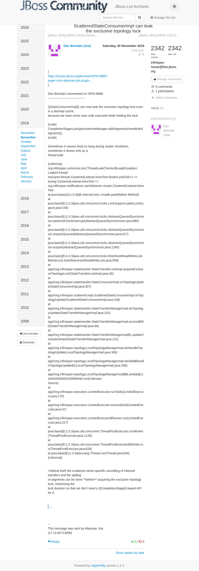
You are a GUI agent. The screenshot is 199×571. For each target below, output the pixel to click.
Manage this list (162, 17)
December (28, 133)
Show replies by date (130, 553)
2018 (25, 198)
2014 (25, 253)
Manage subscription (167, 79)
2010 (25, 308)
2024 (25, 55)
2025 (25, 41)
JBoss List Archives (84, 6)
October (26, 141)
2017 (25, 212)
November (28, 137)
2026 (25, 27)
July (23, 155)
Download (27, 342)
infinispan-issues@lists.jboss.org (164, 67)
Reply (54, 541)
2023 (25, 68)
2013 (25, 267)
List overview (29, 333)
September (28, 146)
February (27, 177)
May (23, 163)
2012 (25, 280)
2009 (25, 321)
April (24, 168)
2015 (25, 239)
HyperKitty (98, 565)
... (50, 506)
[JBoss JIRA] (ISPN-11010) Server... (73, 35)
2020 (25, 109)
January (26, 181)
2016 (25, 226)
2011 (25, 294)
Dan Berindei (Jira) (77, 46)
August (25, 150)
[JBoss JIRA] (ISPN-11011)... (159, 35)
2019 (25, 123)
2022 (25, 82)
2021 (25, 96)
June (24, 159)
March (25, 172)
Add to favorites (164, 97)
